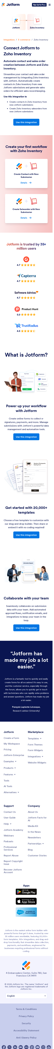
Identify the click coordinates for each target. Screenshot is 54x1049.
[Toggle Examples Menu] (10, 761)
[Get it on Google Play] (26, 892)
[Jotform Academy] (13, 830)
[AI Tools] (8, 786)
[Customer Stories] (37, 855)
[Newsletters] (34, 837)
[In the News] (34, 832)
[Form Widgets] (35, 750)
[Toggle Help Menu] (8, 823)
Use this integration (26, 122)
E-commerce (24, 39)
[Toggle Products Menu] (10, 768)
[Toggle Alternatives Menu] (12, 792)
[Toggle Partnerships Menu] (36, 843)
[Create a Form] (11, 738)
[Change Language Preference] (26, 996)
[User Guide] (10, 817)
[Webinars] (9, 835)
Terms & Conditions (26, 1009)
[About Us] (33, 812)
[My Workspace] (12, 743)
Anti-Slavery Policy (26, 1037)
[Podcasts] (8, 841)
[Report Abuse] (11, 855)
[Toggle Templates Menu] (35, 738)
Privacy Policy (26, 1016)
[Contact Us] (10, 812)
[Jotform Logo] (11, 5)
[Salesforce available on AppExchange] (26, 912)
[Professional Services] (14, 848)
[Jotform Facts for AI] (38, 819)
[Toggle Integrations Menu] (36, 756)
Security (26, 1023)
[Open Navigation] (49, 4)
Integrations (9, 39)
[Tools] (6, 780)
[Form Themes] (35, 744)
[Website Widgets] (37, 762)
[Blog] (30, 849)
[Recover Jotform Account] (14, 871)
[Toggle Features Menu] (10, 774)
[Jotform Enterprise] (14, 755)
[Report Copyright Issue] (14, 862)
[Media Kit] (33, 826)
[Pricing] (7, 749)
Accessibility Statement (26, 1030)
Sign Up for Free (39, 5)
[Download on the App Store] (26, 901)
